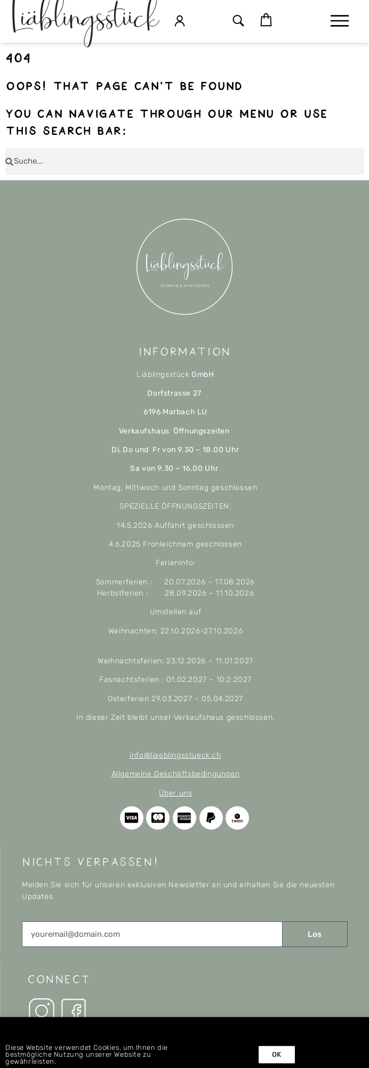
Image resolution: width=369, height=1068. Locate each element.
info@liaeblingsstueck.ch (175, 755)
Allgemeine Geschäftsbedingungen (175, 773)
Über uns (175, 793)
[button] (238, 21)
